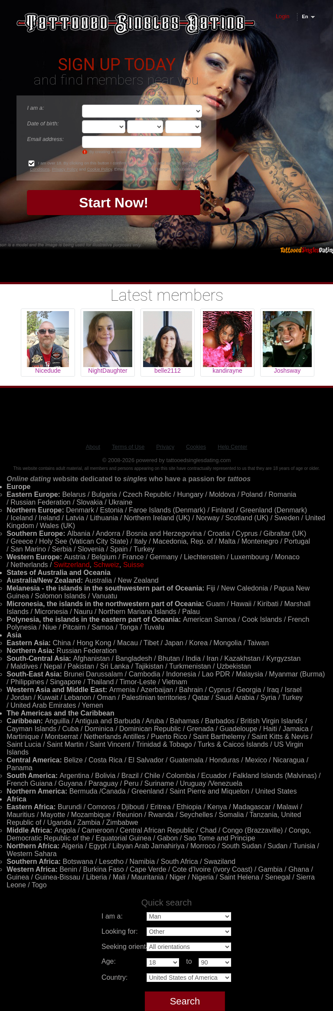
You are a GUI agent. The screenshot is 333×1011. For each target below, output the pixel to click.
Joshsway (287, 370)
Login (282, 16)
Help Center (232, 446)
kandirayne (227, 370)
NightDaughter (107, 370)
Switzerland (72, 564)
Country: (114, 977)
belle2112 (167, 370)
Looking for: (119, 931)
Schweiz (106, 564)
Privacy (165, 446)
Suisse (133, 564)
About (93, 446)
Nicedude (48, 370)
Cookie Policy (99, 169)
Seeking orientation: (132, 946)
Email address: (45, 139)
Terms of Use (128, 446)
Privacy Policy (65, 169)
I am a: (35, 108)
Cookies (196, 446)
